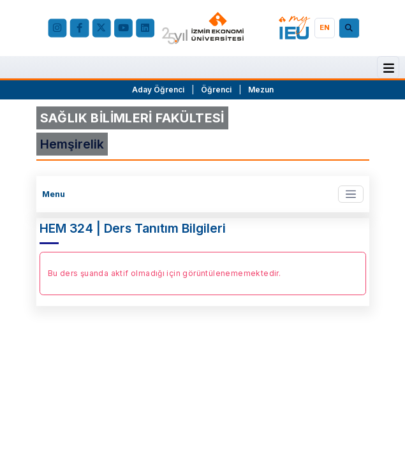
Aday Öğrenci (158, 89)
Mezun (261, 89)
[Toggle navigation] (350, 194)
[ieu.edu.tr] (203, 28)
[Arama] (351, 28)
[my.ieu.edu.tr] (294, 27)
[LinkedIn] (145, 27)
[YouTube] (123, 27)
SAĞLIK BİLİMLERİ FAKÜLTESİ (132, 118)
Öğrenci (217, 89)
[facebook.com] (79, 27)
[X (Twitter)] (101, 27)
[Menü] (389, 68)
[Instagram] (57, 27)
